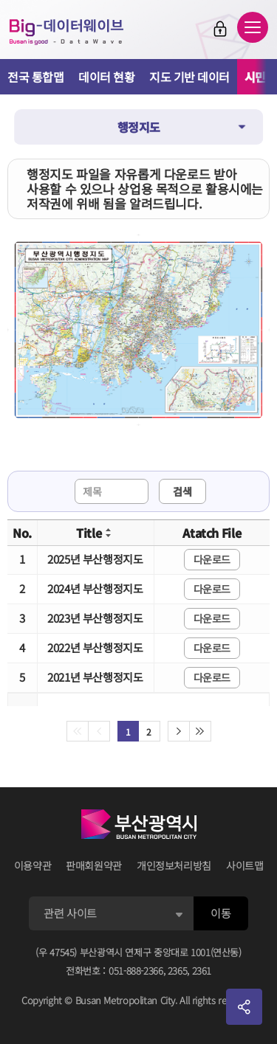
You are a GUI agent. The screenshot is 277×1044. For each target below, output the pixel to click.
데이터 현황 (106, 77)
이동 (220, 913)
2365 (178, 971)
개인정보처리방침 (174, 865)
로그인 (220, 29)
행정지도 (138, 127)
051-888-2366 (136, 971)
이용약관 (33, 865)
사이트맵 (245, 865)
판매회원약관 (94, 865)
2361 (202, 971)
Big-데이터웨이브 (66, 31)
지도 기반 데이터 (189, 77)
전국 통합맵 (35, 77)
